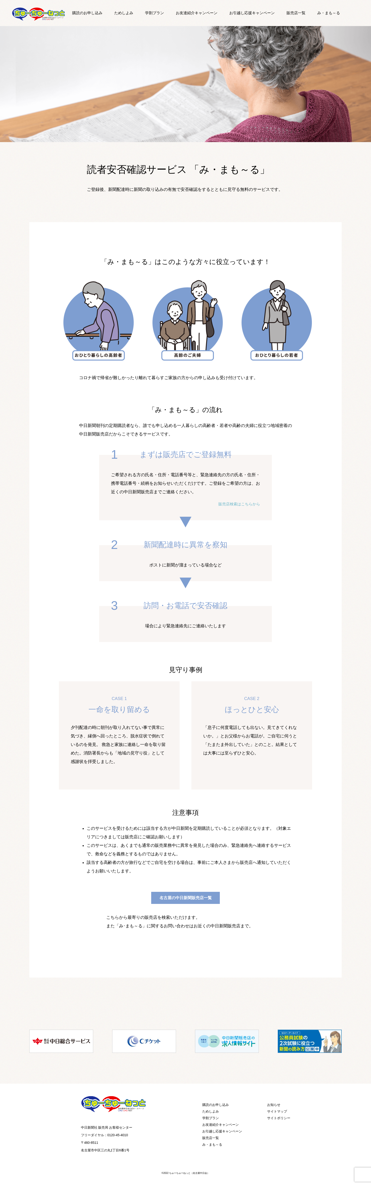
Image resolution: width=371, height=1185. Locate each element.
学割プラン (159, 13)
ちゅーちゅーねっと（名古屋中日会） (189, 1173)
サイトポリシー (278, 1118)
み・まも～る (318, 13)
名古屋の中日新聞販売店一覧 (185, 897)
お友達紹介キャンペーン (198, 13)
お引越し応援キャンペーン (248, 13)
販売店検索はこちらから (236, 504)
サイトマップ (277, 1111)
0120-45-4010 (117, 1135)
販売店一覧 (287, 13)
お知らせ (273, 1104)
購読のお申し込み (97, 13)
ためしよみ (131, 13)
